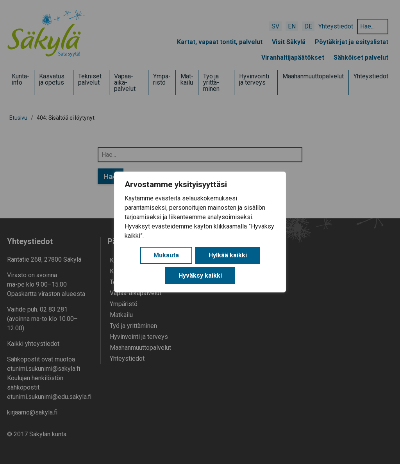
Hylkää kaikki (228, 255)
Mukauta (166, 255)
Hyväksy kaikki (200, 275)
